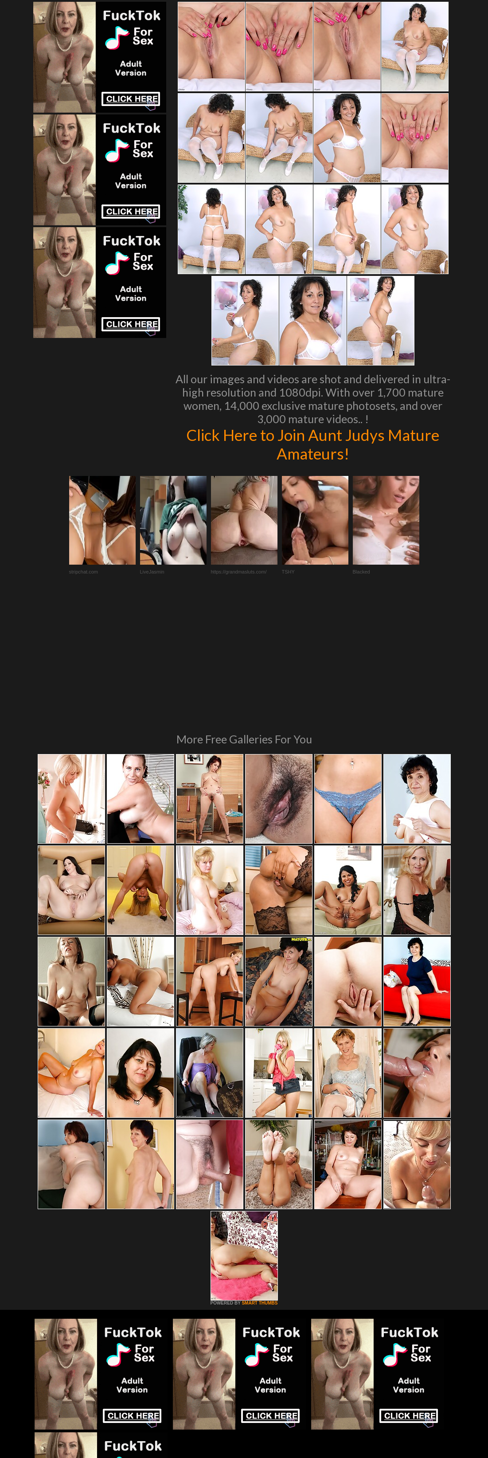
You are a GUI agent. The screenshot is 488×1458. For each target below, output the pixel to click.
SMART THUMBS (259, 1181)
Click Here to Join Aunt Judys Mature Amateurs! (312, 444)
